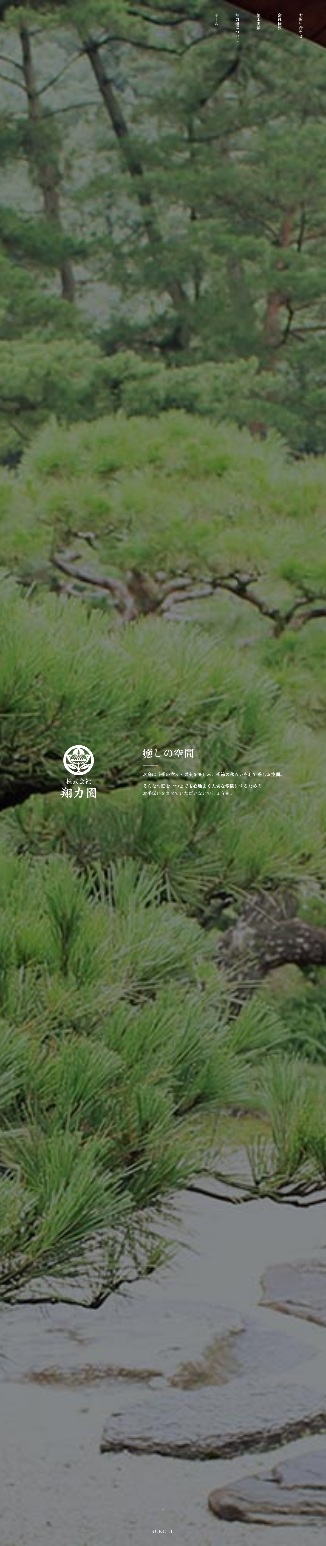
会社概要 (280, 21)
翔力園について (237, 27)
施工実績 (258, 21)
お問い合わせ (301, 25)
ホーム (216, 19)
